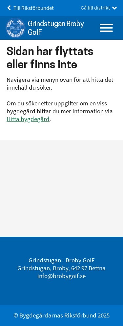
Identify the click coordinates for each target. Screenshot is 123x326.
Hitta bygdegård (28, 119)
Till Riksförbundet (29, 8)
